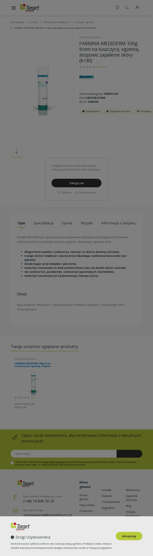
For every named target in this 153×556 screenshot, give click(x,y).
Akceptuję (129, 536)
